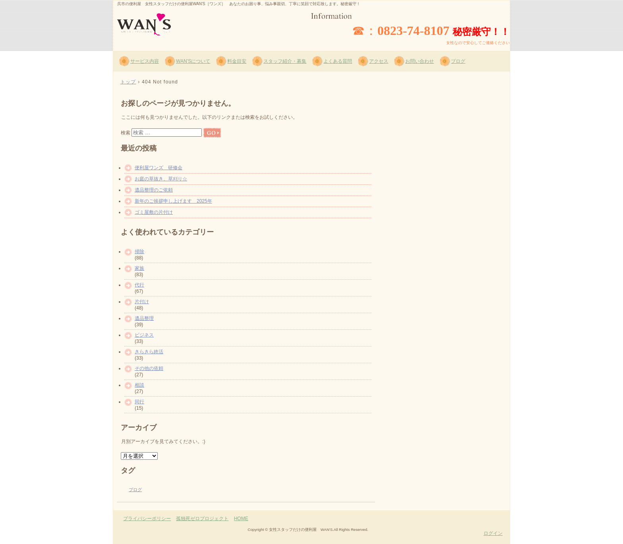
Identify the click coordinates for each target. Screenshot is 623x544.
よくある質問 (337, 61)
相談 (139, 385)
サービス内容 (144, 61)
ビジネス (144, 335)
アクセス (378, 61)
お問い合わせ (419, 61)
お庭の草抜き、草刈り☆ (161, 179)
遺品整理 (144, 318)
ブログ (458, 61)
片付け (142, 301)
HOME (241, 518)
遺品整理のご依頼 (154, 190)
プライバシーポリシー (147, 518)
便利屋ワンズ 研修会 (158, 167)
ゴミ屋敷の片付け (154, 212)
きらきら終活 (149, 351)
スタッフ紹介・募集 (284, 61)
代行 (139, 285)
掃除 (139, 251)
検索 (125, 133)
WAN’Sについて (193, 61)
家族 (139, 268)
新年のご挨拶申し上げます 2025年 (173, 201)
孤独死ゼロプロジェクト (202, 518)
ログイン (493, 533)
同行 (139, 402)
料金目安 (236, 61)
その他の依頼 (149, 368)
